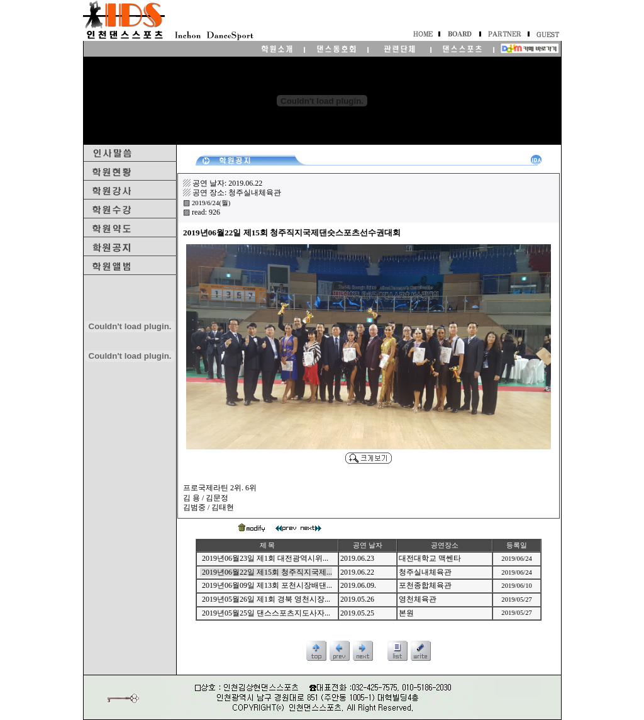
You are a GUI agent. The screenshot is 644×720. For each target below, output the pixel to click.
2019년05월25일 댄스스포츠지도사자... (266, 613)
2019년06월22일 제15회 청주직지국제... (267, 572)
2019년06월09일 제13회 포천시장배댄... (267, 585)
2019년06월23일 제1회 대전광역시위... (265, 558)
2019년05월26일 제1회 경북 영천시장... (266, 599)
